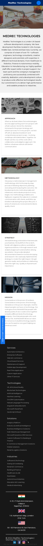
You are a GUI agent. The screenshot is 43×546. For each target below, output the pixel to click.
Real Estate (11, 476)
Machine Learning (13, 396)
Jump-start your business (3, 330)
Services (11, 348)
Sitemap (9, 540)
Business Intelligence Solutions (18, 429)
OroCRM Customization (15, 399)
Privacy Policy (21, 540)
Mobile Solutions (13, 447)
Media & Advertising (14, 485)
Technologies (14, 383)
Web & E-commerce (14, 358)
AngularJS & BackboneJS (16, 406)
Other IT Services (13, 376)
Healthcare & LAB (13, 473)
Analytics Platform (13, 423)
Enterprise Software (14, 355)
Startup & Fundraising (15, 464)
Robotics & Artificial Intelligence (19, 426)
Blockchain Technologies (16, 390)
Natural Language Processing (18, 403)
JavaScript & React (14, 412)
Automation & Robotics (15, 352)
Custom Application (14, 373)
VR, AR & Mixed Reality (15, 387)
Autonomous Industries (15, 479)
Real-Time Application (15, 370)
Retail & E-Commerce (15, 467)
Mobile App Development (16, 367)
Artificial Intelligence (14, 393)
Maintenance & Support (16, 364)
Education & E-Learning (15, 482)
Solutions (12, 418)
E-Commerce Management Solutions (21, 444)
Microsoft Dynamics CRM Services (19, 435)
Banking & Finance (14, 470)
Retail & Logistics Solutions (17, 450)
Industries (12, 456)
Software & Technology (15, 460)
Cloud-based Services (15, 361)
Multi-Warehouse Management (18, 432)
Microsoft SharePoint (15, 409)
